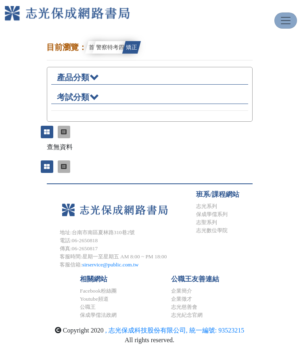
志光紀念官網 (187, 315)
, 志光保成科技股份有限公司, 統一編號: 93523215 (174, 330)
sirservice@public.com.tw (110, 265)
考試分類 (77, 96)
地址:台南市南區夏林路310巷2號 (97, 232)
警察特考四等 (113, 47)
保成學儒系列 (212, 214)
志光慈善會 (184, 307)
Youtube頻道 (94, 299)
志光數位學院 (212, 230)
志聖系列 (206, 222)
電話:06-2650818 (79, 240)
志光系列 (206, 206)
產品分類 (77, 77)
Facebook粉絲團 (98, 291)
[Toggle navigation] (285, 20)
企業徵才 (181, 299)
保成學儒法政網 (98, 315)
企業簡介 (181, 291)
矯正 (131, 47)
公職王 (88, 307)
